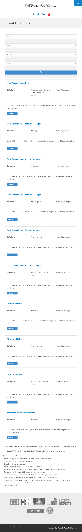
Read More (12, 113)
